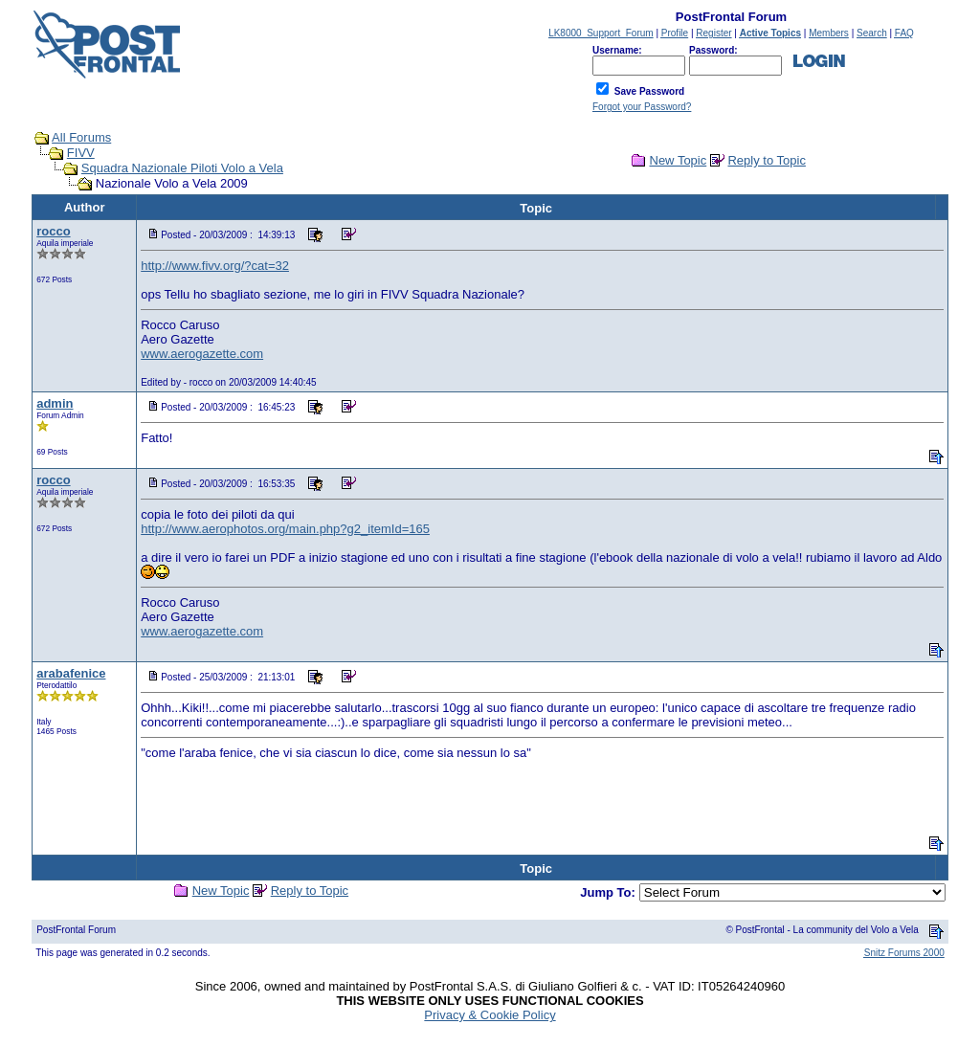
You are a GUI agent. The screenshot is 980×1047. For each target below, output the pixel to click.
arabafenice (70, 673)
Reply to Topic (766, 160)
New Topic (678, 160)
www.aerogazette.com (202, 353)
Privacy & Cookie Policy (489, 1015)
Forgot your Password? (641, 106)
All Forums (81, 137)
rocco (53, 231)
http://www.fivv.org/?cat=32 (215, 265)
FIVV (81, 152)
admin (54, 403)
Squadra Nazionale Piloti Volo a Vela (182, 168)
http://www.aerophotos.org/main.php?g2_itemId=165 (285, 529)
